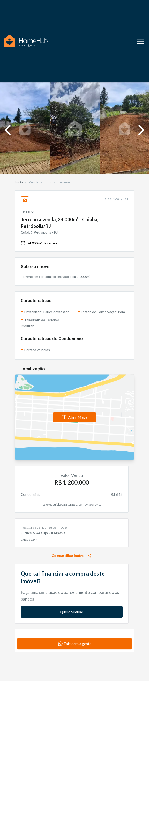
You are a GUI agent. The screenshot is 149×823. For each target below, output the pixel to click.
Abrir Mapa (74, 417)
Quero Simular (71, 611)
